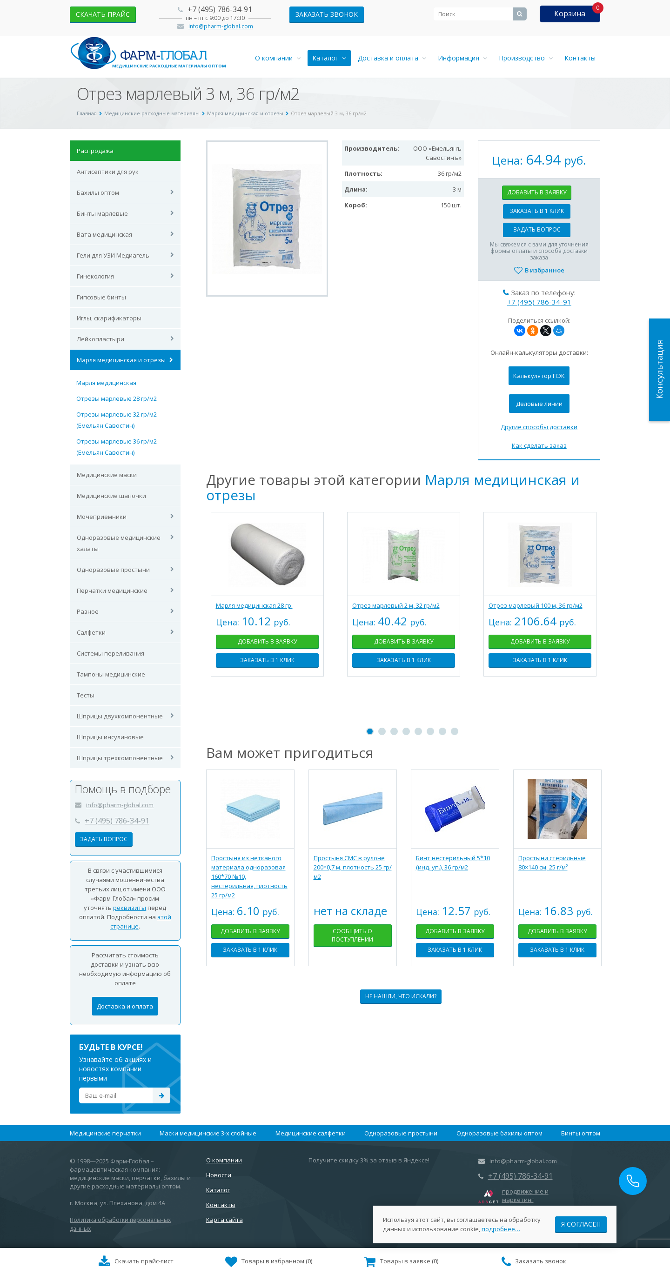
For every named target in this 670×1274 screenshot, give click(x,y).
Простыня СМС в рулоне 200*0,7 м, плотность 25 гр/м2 (353, 867)
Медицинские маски (107, 475)
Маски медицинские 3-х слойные (208, 1133)
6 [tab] (430, 731)
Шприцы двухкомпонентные (120, 716)
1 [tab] (370, 731)
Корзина (569, 13)
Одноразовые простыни (113, 569)
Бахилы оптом (98, 192)
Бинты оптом (580, 1133)
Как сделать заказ (539, 445)
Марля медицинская (106, 382)
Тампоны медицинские (111, 674)
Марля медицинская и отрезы (121, 360)
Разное (88, 611)
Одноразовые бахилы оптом (499, 1133)
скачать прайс (103, 14)
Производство (526, 57)
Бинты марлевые (102, 213)
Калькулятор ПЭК (539, 376)
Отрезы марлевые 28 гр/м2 (116, 398)
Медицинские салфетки (310, 1133)
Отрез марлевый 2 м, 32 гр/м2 (396, 605)
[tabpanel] (267, 601)
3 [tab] (394, 731)
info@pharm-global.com (220, 26)
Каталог (329, 57)
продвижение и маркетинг (525, 1195)
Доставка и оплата (392, 57)
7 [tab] (442, 731)
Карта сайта (224, 1219)
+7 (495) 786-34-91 (220, 9)
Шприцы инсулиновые (110, 737)
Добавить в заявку (536, 192)
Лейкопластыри (100, 339)
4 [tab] (406, 731)
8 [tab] (454, 731)
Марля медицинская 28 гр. (254, 605)
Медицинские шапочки (111, 495)
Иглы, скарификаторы (109, 318)
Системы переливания (110, 653)
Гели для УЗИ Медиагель (113, 255)
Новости (218, 1175)
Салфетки (91, 632)
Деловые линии (539, 403)
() (269, 1262)
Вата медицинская (104, 234)
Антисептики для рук (108, 171)
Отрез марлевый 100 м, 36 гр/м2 (536, 605)
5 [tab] (418, 731)
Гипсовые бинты (101, 297)
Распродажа (95, 150)
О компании (278, 57)
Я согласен (581, 1222)
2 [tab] (382, 731)
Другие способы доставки (539, 427)
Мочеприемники (102, 516)
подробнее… (501, 1227)
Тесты (85, 695)
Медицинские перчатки (105, 1133)
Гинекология (95, 276)
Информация (462, 57)
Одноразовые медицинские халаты (119, 543)
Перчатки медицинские (112, 590)
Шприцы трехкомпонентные (120, 758)
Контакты (580, 57)
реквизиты (129, 907)
